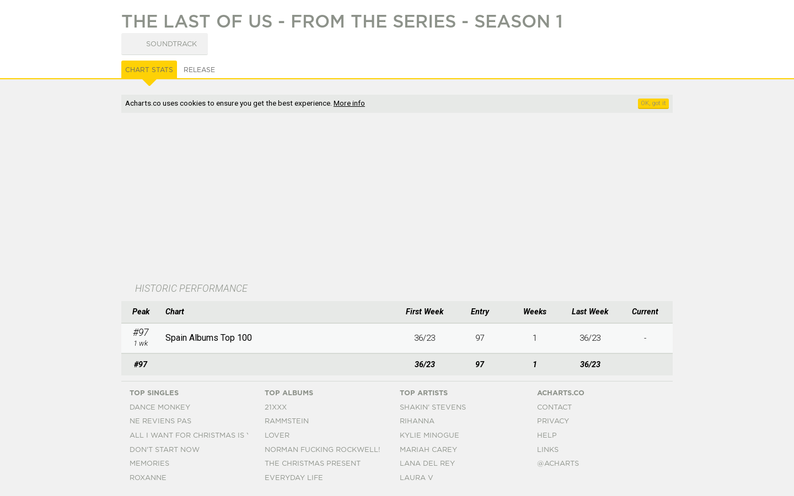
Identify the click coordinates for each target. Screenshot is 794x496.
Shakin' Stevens (433, 407)
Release (199, 70)
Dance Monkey (160, 407)
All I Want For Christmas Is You (196, 435)
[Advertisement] (397, 199)
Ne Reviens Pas (160, 421)
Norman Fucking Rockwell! (322, 450)
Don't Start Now (165, 450)
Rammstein (287, 421)
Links (548, 450)
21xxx (276, 407)
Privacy (553, 421)
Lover (277, 435)
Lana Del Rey (427, 463)
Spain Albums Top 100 (208, 338)
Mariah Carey (428, 450)
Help (547, 435)
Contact (554, 407)
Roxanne (148, 478)
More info (349, 103)
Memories (149, 463)
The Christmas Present (313, 463)
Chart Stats (149, 70)
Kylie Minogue (429, 435)
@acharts (558, 463)
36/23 (424, 338)
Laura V (416, 478)
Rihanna (417, 421)
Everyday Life (294, 478)
